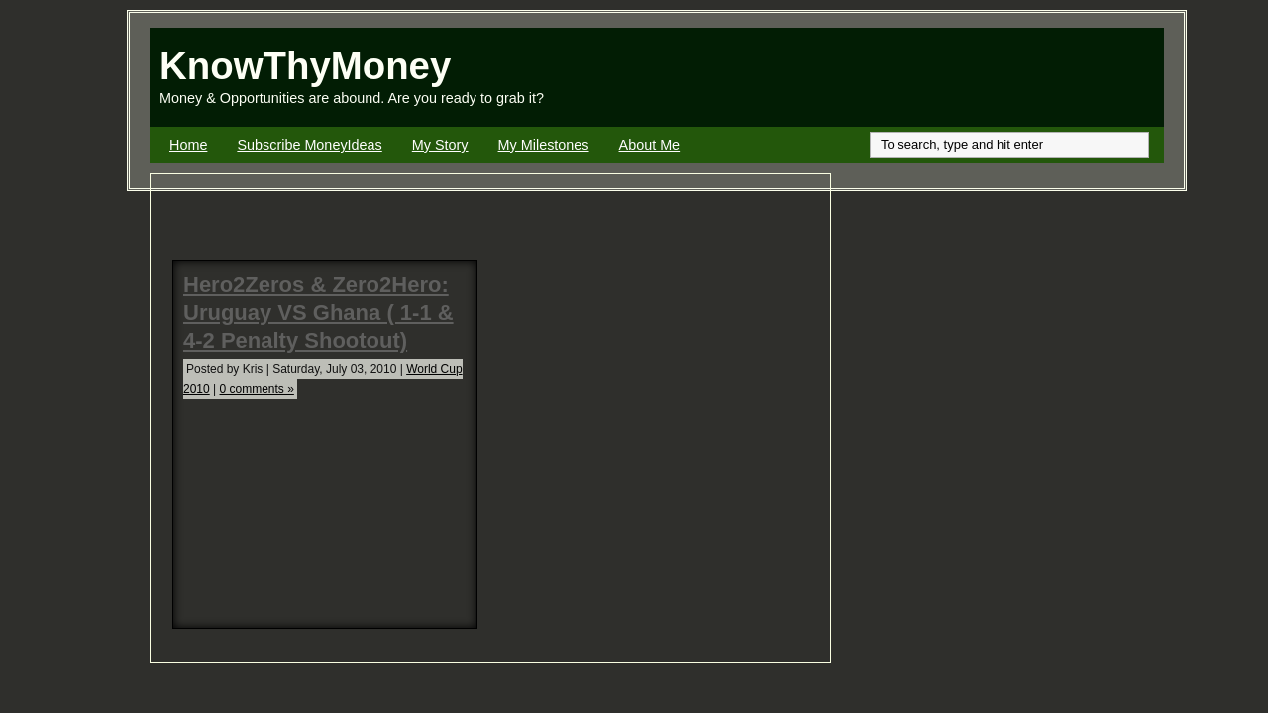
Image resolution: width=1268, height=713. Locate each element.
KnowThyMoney (305, 66)
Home (188, 145)
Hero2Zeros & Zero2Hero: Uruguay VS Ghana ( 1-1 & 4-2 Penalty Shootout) (318, 312)
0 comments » (257, 389)
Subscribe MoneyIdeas (309, 145)
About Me (650, 145)
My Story (440, 145)
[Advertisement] (932, 77)
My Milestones (543, 145)
